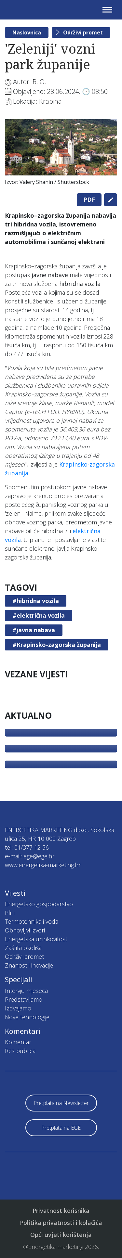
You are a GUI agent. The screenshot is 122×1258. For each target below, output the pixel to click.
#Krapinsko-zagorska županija (56, 644)
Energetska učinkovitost (36, 939)
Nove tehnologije (27, 1017)
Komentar (18, 1042)
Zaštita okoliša (23, 948)
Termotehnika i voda (31, 921)
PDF (89, 199)
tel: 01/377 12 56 (27, 847)
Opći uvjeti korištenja (61, 1235)
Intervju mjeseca (26, 991)
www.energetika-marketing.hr (43, 865)
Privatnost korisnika (61, 1210)
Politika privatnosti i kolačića (61, 1222)
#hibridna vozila (35, 601)
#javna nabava (33, 630)
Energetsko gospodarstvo (39, 904)
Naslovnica (26, 32)
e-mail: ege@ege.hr (29, 856)
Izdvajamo (18, 1008)
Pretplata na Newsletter (61, 1103)
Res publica (20, 1051)
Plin (10, 913)
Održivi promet (83, 32)
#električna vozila (38, 615)
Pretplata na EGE (61, 1127)
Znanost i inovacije (29, 965)
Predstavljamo (23, 999)
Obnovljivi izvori (25, 930)
